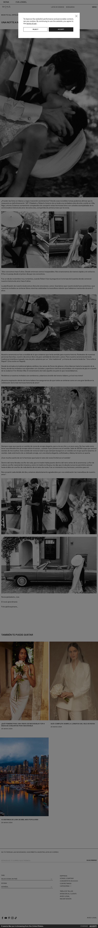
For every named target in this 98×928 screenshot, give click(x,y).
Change (84, 926)
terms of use (31, 23)
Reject (35, 29)
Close (76, 16)
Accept (93, 926)
